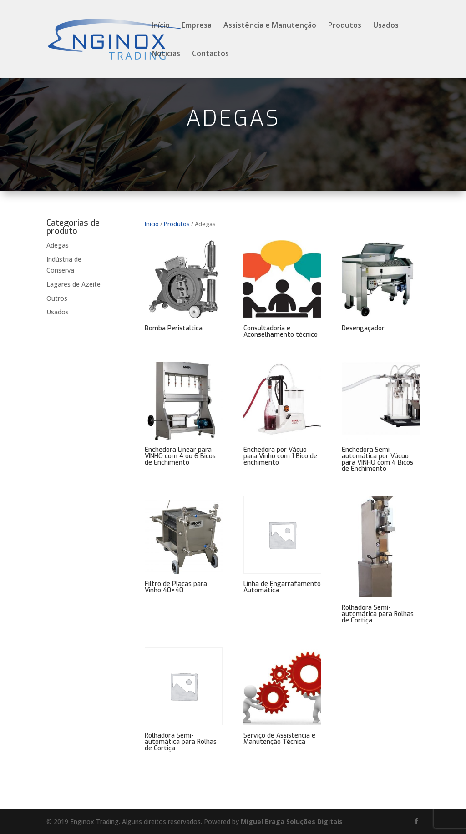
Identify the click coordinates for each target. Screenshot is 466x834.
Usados (386, 26)
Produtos (344, 26)
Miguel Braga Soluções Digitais (292, 821)
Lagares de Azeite (73, 284)
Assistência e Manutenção (269, 26)
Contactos (210, 54)
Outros (56, 298)
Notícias (166, 54)
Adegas (57, 245)
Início (161, 26)
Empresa (197, 26)
